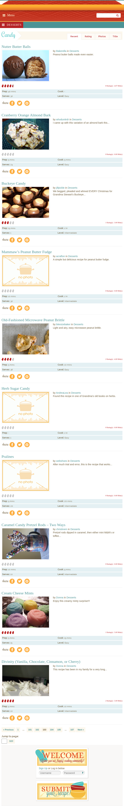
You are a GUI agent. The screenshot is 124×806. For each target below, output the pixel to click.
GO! (11, 741)
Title (115, 36)
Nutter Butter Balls (16, 47)
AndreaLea (62, 392)
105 (59, 730)
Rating (88, 36)
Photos (102, 36)
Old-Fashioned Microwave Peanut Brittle (33, 320)
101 (30, 730)
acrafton (60, 256)
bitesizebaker (63, 324)
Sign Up (43, 768)
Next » (81, 730)
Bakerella (61, 51)
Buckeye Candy (14, 183)
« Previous (8, 730)
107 (72, 730)
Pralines (8, 456)
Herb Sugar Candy (16, 388)
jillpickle (60, 187)
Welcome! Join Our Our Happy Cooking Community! (61, 757)
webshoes (61, 461)
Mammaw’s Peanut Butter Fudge (27, 252)
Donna (59, 597)
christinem (61, 529)
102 (37, 730)
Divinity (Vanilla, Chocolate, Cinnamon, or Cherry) (41, 662)
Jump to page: (10, 736)
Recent (74, 36)
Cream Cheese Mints (18, 593)
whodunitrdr (62, 119)
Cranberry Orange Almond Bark (26, 115)
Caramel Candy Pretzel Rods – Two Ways (33, 525)
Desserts (14, 24)
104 (52, 730)
